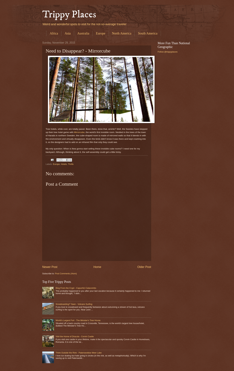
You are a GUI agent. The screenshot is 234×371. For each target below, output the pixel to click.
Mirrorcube (79, 132)
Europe (100, 33)
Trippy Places (69, 14)
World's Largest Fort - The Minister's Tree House (78, 320)
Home (97, 267)
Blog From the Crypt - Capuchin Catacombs (76, 288)
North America (121, 33)
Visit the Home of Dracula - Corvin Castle (75, 336)
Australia (83, 33)
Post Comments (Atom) (66, 273)
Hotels (64, 164)
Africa (54, 33)
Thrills (70, 164)
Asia (68, 33)
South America (147, 33)
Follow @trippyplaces (168, 52)
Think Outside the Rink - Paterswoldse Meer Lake (79, 352)
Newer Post (49, 267)
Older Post (144, 267)
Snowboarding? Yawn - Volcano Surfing (74, 304)
